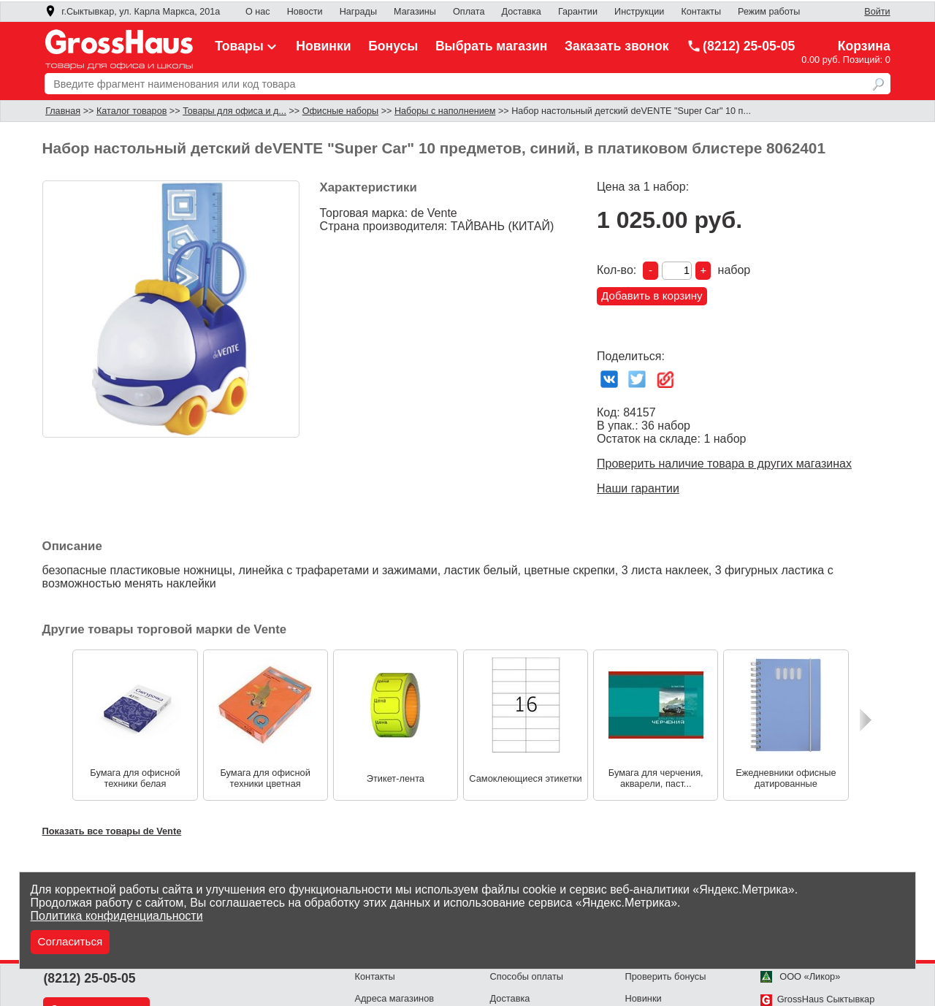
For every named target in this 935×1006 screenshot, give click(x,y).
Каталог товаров (131, 111)
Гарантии (578, 12)
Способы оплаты (526, 976)
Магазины (415, 12)
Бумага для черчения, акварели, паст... (655, 778)
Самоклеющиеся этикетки (525, 778)
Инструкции (639, 12)
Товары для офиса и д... (234, 111)
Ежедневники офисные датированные (786, 778)
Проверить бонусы (665, 976)
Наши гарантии (638, 488)
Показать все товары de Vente (112, 831)
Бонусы (393, 46)
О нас (257, 12)
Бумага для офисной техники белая (135, 778)
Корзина (864, 46)
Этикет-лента (395, 778)
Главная (62, 111)
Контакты (701, 12)
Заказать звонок (617, 46)
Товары (247, 46)
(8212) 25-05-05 (741, 46)
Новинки (323, 46)
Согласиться (70, 941)
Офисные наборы (340, 111)
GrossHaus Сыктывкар (817, 999)
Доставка (521, 12)
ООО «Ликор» (800, 976)
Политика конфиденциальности (117, 916)
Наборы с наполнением (444, 111)
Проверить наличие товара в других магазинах (724, 463)
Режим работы (769, 12)
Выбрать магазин (491, 46)
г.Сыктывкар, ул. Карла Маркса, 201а (132, 12)
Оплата (468, 12)
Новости (305, 12)
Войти (877, 12)
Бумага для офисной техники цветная (265, 778)
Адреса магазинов (395, 998)
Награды (358, 12)
